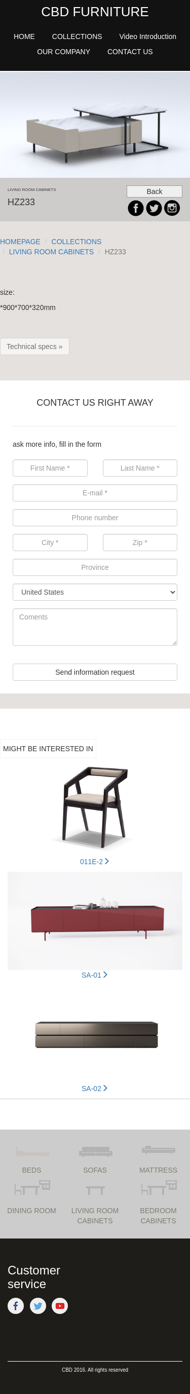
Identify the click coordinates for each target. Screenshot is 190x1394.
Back (154, 191)
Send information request (94, 672)
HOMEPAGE (20, 242)
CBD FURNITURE (94, 11)
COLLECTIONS (77, 242)
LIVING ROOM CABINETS (51, 252)
